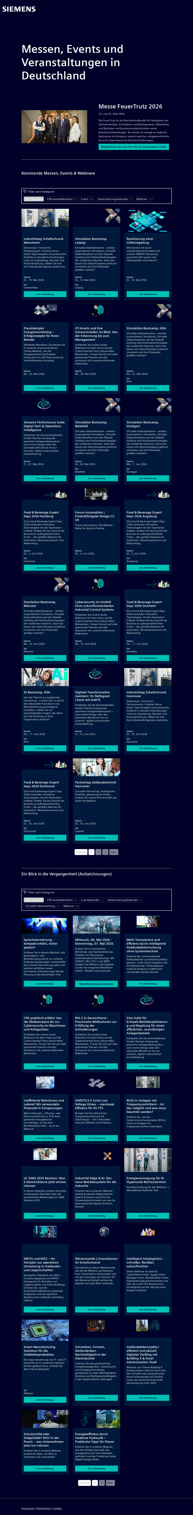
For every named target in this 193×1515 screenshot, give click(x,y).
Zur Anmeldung (45, 297)
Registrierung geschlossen (96, 987)
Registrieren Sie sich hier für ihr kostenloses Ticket (135, 148)
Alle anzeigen (34, 202)
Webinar (144, 202)
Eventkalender (92, 903)
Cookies (57, 1508)
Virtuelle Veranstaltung (42, 909)
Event (87, 202)
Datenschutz (43, 1508)
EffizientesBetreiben (61, 202)
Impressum (27, 1508)
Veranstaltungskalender (115, 202)
